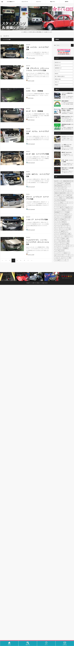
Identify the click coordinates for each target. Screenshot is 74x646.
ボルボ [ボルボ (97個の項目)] (56, 200)
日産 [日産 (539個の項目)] (72, 181)
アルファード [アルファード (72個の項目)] (62, 212)
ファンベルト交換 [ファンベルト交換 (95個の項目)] (58, 202)
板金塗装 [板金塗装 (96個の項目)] (63, 200)
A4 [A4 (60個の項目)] (65, 221)
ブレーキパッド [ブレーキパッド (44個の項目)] (62, 245)
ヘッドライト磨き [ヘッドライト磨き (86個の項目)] (58, 207)
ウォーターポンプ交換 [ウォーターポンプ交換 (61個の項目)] (59, 221)
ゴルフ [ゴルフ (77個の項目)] (70, 209)
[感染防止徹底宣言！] (57, 103)
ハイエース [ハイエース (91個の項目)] (70, 202)
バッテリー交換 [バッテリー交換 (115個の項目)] (58, 197)
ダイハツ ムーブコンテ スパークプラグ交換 (37, 198)
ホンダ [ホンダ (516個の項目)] (56, 183)
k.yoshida (33, 58)
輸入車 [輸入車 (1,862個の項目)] (56, 181)
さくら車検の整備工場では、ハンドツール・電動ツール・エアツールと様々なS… (67, 155)
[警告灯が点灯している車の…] (57, 170)
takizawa (32, 119)
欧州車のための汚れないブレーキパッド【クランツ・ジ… (67, 117)
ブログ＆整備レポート (11, 1)
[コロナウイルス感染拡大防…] (57, 95)
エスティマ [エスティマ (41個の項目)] (61, 248)
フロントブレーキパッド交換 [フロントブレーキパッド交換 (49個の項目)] (60, 236)
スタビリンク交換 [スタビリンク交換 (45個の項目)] (65, 243)
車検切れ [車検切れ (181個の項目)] (56, 193)
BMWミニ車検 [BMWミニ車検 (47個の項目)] (65, 238)
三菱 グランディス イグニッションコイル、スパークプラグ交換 (37, 69)
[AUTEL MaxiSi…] (57, 162)
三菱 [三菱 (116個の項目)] (71, 195)
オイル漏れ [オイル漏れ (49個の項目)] (68, 233)
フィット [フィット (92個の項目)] (65, 202)
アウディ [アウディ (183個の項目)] (66, 190)
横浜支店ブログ (58, 65)
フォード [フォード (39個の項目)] (71, 255)
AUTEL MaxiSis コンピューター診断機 (67, 161)
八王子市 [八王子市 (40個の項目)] (62, 250)
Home (9, 644)
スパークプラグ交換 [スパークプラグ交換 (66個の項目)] (63, 217)
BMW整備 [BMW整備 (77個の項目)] (57, 212)
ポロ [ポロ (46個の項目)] (61, 240)
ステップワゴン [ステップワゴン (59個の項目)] (58, 226)
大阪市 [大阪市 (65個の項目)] (69, 217)
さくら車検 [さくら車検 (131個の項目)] (57, 195)
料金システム (52, 1)
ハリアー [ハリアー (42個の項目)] (71, 245)
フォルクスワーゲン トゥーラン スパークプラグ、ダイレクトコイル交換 (37, 242)
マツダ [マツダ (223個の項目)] (64, 188)
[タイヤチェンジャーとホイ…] (51, 276)
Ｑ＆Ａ (46, 644)
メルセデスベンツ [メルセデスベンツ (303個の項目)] (66, 185)
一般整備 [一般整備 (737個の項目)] (64, 181)
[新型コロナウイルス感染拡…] (57, 111)
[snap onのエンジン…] (22, 276)
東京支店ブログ (58, 62)
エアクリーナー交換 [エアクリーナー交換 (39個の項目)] (66, 257)
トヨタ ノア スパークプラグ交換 (37, 219)
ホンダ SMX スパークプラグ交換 (37, 154)
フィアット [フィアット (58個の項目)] (64, 226)
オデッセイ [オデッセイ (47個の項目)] (70, 236)
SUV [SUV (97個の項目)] (59, 200)
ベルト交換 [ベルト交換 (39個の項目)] (57, 260)
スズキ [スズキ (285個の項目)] (60, 188)
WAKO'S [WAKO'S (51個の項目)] (63, 233)
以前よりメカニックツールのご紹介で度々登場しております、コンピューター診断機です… (67, 149)
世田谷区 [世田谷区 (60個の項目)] (67, 224)
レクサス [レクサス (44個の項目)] (56, 245)
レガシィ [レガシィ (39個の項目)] (59, 257)
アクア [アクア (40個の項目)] (60, 255)
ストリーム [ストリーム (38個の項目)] (62, 260)
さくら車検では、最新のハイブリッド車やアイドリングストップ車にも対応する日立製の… (67, 140)
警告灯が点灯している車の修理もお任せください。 (67, 168)
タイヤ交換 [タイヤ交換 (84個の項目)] (65, 207)
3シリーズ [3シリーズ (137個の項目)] (71, 193)
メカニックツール (25, 1)
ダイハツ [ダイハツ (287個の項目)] (56, 188)
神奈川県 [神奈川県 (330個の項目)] (60, 185)
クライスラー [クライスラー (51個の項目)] (57, 233)
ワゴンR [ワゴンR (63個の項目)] (59, 219)
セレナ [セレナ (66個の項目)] (56, 217)
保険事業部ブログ (58, 68)
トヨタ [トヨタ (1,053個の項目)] (60, 181)
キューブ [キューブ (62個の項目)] (67, 219)
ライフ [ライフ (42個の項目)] (56, 248)
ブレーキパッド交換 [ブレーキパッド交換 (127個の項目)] (64, 195)
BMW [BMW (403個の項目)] (56, 185)
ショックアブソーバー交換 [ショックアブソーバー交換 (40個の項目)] (60, 252)
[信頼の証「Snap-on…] (57, 155)
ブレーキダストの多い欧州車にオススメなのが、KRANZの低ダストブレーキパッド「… (67, 121)
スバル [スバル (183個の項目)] (70, 190)
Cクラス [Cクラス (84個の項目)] (70, 207)
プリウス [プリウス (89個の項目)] (56, 205)
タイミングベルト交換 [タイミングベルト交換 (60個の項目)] (59, 224)
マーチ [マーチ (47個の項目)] (60, 238)
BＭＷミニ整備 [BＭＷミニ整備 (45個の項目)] (66, 240)
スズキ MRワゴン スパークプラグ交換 (38, 175)
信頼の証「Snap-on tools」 (67, 152)
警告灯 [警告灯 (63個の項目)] (63, 219)
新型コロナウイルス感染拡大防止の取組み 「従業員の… (67, 109)
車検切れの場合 (58, 79)
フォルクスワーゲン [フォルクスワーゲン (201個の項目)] (59, 190)
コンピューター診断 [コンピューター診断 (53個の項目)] (59, 231)
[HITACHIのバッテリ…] (57, 139)
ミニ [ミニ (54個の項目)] (69, 226)
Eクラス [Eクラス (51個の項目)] (65, 231)
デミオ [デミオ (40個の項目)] (68, 252)
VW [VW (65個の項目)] (55, 219)
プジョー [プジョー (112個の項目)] (64, 197)
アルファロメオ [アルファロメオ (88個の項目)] (62, 205)
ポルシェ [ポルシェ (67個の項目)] (69, 214)
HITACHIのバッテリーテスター (67, 136)
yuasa (32, 98)
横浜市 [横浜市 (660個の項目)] (68, 181)
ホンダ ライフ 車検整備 (34, 111)
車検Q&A (56, 84)
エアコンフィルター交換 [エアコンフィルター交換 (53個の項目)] (65, 229)
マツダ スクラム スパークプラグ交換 (37, 132)
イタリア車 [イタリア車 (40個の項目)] (57, 250)
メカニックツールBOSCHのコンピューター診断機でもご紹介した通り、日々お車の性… (67, 165)
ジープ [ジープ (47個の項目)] (56, 238)
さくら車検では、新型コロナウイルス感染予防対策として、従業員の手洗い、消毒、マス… (67, 113)
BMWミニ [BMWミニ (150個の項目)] (65, 193)
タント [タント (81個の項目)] (66, 209)
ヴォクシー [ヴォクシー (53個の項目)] (57, 229)
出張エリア (57, 81)
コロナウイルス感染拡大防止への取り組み (67, 94)
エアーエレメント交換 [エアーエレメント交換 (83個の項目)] (59, 209)
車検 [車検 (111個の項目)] (68, 197)
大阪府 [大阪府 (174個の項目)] (60, 193)
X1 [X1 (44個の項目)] (67, 245)
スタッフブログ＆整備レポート (7, 45)
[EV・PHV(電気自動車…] (37, 276)
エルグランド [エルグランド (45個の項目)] (57, 243)
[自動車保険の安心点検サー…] (57, 126)
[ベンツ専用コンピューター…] (57, 147)
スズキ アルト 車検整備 (34, 91)
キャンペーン (38, 1)
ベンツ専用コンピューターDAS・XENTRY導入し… (67, 145)
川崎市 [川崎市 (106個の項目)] (71, 197)
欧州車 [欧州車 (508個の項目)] (60, 183)
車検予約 (66, 1)
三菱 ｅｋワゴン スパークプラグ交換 (37, 48)
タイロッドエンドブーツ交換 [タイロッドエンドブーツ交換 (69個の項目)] (60, 214)
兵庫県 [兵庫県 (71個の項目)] (67, 212)
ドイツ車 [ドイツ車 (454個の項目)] (64, 183)
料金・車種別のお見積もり (60, 76)
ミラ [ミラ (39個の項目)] (55, 257)
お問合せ (65, 644)
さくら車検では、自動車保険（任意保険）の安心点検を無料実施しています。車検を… (67, 129)
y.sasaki (32, 80)
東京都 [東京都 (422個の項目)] (68, 183)
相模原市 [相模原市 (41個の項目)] (66, 248)
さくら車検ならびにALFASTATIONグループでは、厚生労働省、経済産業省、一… (67, 104)
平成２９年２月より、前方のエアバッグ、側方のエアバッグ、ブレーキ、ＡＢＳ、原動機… (67, 172)
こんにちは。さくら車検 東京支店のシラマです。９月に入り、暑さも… (67, 97)
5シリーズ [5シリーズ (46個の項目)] (57, 240)
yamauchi (33, 144)
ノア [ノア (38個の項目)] (67, 260)
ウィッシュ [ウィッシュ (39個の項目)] (65, 255)
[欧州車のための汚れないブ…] (57, 119)
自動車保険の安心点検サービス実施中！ (67, 125)
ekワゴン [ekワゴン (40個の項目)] (56, 255)
